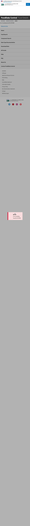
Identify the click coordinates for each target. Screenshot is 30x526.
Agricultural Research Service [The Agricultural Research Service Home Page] (9, 4)
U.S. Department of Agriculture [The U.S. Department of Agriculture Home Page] (11, 3)
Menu (28, 4)
